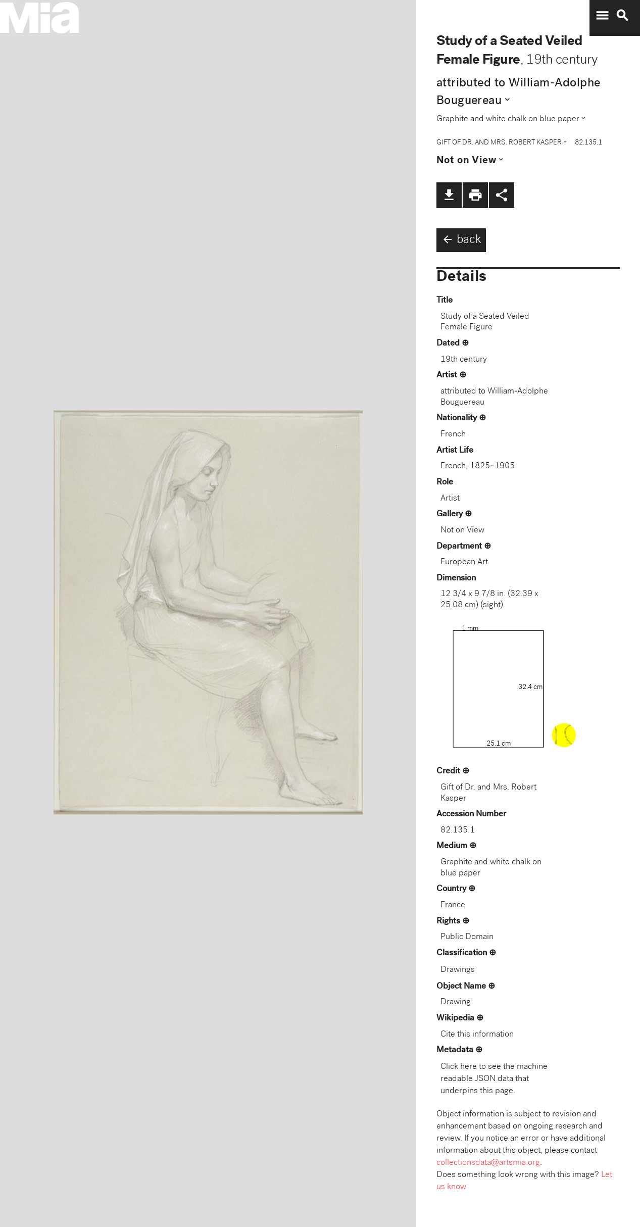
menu (602, 15)
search (622, 15)
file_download (449, 195)
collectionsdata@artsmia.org (488, 1163)
